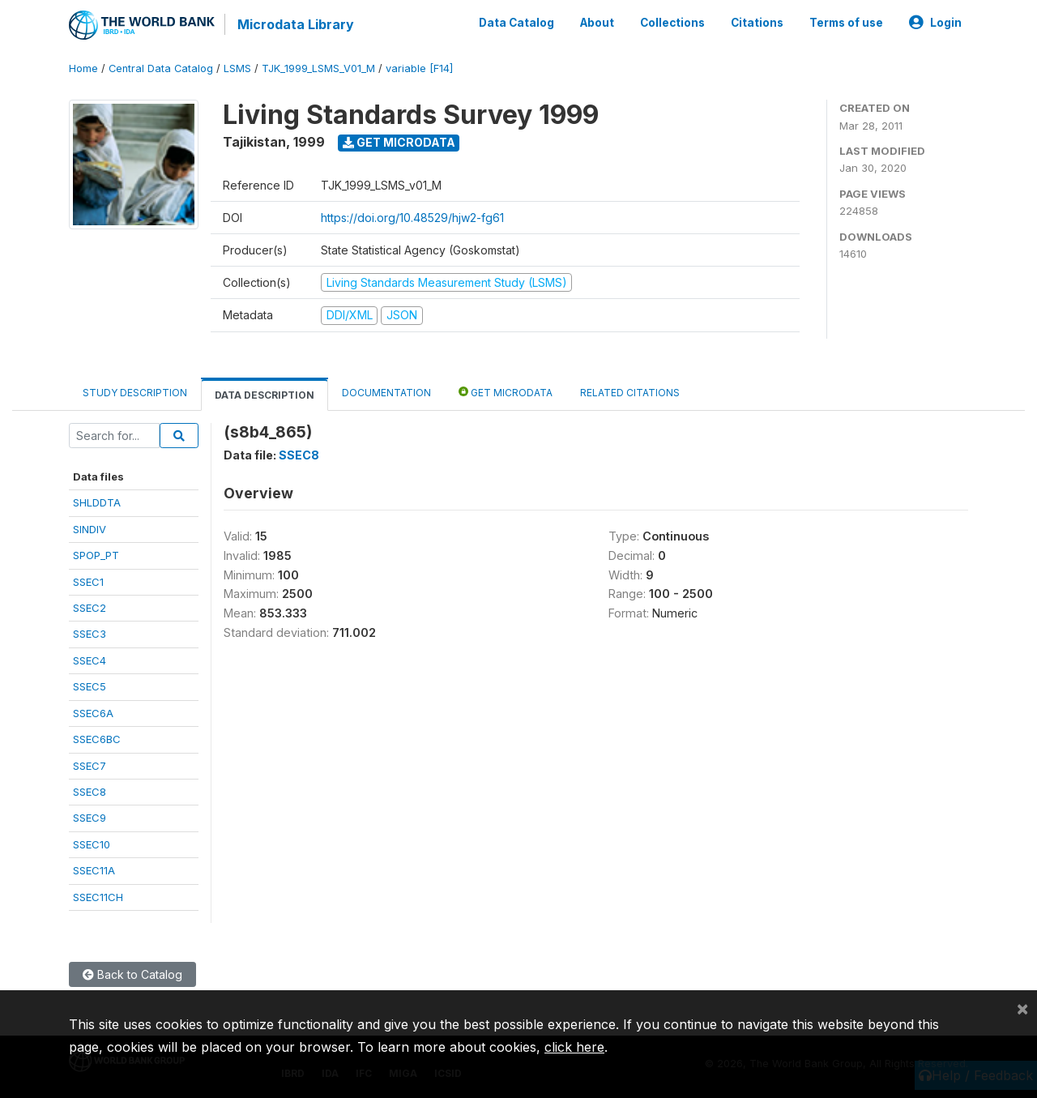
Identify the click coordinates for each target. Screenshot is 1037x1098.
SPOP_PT (96, 555)
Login (935, 22)
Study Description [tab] (135, 393)
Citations (757, 22)
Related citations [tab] (630, 393)
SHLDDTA (97, 502)
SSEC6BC (97, 739)
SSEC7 (89, 765)
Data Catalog (516, 22)
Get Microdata (399, 142)
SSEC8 (89, 791)
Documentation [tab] (386, 393)
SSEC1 (88, 581)
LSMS (237, 68)
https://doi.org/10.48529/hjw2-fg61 (412, 217)
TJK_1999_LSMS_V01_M (318, 68)
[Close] (1022, 1008)
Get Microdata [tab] (506, 392)
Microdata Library (295, 24)
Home (83, 68)
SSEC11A (94, 870)
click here (574, 1047)
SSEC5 (89, 686)
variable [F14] (419, 68)
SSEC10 (91, 844)
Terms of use (846, 22)
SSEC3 (89, 633)
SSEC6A (93, 713)
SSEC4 (89, 660)
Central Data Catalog (161, 68)
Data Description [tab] (264, 395)
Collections (672, 22)
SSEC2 (89, 607)
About (597, 22)
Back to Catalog (132, 974)
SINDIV (89, 529)
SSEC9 (89, 817)
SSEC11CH (98, 897)
